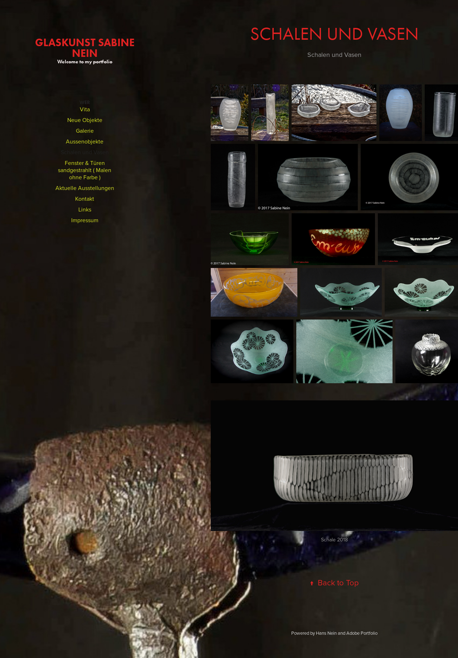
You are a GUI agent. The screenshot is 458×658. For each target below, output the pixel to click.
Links (84, 209)
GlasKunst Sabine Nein (86, 48)
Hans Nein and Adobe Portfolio (346, 633)
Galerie (85, 131)
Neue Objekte (84, 120)
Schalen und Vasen (85, 152)
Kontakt (84, 199)
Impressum (84, 220)
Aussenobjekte (84, 141)
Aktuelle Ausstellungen (84, 188)
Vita (85, 109)
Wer (84, 102)
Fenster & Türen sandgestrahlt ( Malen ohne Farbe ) (84, 170)
